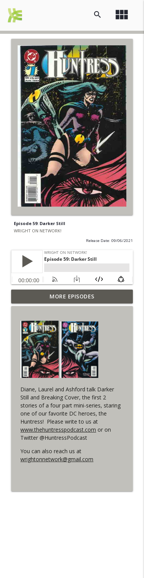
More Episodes (72, 296)
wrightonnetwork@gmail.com (56, 459)
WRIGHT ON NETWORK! (37, 231)
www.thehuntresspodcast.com (58, 429)
